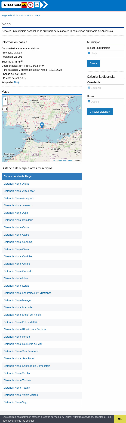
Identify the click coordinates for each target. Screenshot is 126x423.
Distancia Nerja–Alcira (16, 183)
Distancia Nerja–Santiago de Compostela (26, 365)
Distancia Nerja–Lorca (16, 285)
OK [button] (120, 419)
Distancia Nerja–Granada (17, 271)
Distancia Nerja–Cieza (16, 249)
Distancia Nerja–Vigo (15, 402)
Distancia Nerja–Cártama (17, 241)
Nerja (17, 82)
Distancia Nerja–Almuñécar (18, 190)
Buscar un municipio (105, 51)
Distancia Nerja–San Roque (19, 358)
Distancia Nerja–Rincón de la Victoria (24, 329)
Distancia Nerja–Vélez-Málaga (20, 394)
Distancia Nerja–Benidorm (18, 220)
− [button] (5, 103)
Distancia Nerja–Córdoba (17, 256)
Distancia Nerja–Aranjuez (17, 205)
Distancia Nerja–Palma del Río (20, 322)
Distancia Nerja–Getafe (16, 263)
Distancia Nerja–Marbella (17, 307)
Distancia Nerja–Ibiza (15, 278)
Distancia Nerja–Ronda (16, 336)
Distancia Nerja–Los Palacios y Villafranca (27, 292)
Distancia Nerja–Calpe (16, 234)
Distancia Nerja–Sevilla (16, 373)
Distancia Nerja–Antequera (18, 198)
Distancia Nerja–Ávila (15, 212)
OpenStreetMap (65, 160)
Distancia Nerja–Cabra (16, 227)
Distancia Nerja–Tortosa (17, 380)
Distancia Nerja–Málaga (17, 300)
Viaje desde (105, 86)
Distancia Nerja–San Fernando (20, 351)
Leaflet (53, 160)
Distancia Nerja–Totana (16, 387)
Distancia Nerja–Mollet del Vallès (22, 314)
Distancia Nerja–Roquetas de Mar (22, 343)
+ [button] (5, 99)
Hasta (105, 100)
